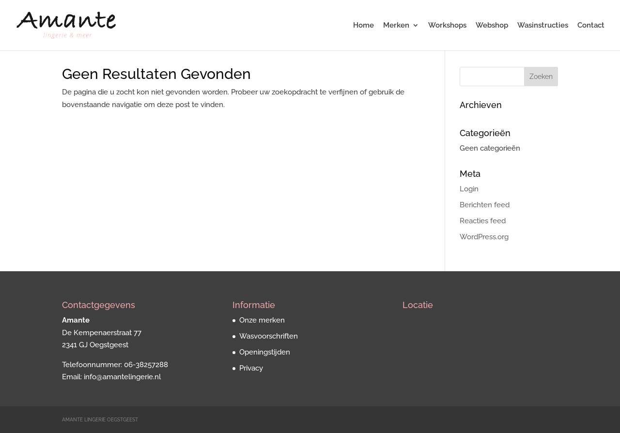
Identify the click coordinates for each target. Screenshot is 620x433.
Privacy (251, 368)
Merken (396, 26)
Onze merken (262, 320)
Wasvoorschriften (268, 336)
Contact (590, 26)
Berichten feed (485, 205)
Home (363, 26)
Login (469, 189)
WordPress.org (484, 236)
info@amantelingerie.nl (122, 376)
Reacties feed (483, 220)
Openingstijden (264, 352)
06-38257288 (146, 364)
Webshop (492, 26)
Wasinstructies (542, 26)
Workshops (447, 26)
